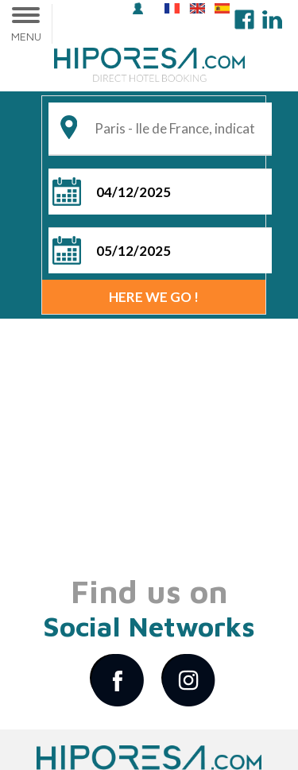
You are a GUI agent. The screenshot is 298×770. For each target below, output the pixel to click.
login (138, 8)
